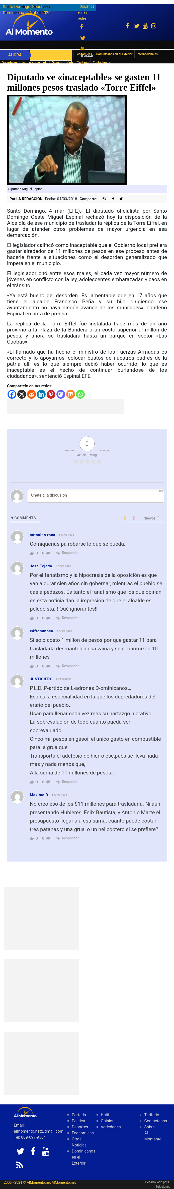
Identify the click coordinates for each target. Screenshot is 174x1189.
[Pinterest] (51, 394)
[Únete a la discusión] (95, 496)
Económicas (83, 1133)
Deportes (80, 1127)
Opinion (57, 62)
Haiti (69, 62)
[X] (21, 394)
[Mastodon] (60, 394)
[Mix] (70, 394)
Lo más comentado (35, 62)
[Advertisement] (65, 406)
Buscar (87, 55)
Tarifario (83, 62)
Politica (78, 1121)
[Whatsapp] (80, 394)
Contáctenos (101, 62)
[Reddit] (31, 394)
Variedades (10, 62)
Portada (79, 1114)
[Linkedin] (41, 394)
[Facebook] (12, 394)
